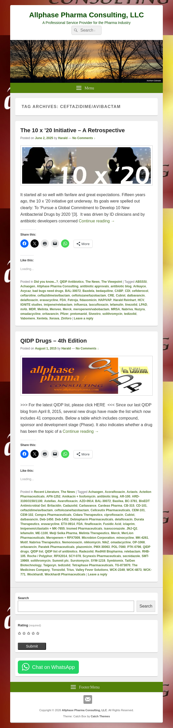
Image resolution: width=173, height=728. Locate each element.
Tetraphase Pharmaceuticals (92, 565)
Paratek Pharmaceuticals (56, 547)
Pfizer (64, 314)
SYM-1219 (98, 560)
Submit (32, 646)
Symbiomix (115, 560)
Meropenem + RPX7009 (63, 538)
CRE (111, 295)
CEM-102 (26, 515)
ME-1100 (41, 533)
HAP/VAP (104, 300)
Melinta (42, 309)
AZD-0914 (86, 501)
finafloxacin (93, 524)
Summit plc (60, 560)
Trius (70, 570)
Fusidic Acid (112, 524)
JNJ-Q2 (131, 528)
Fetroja (73, 300)
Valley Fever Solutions (92, 570)
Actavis (132, 492)
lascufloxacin (98, 304)
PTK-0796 (134, 547)
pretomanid (78, 314)
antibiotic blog (121, 286)
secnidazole (131, 556)
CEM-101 (138, 510)
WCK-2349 (117, 570)
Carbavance (87, 505)
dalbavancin (136, 295)
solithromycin (112, 314)
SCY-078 (75, 556)
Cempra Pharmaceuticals (53, 515)
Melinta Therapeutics (94, 533)
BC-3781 (131, 501)
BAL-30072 (73, 291)
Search (23, 598)
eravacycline (49, 300)
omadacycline (30, 314)
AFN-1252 (53, 496)
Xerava (54, 318)
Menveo (55, 309)
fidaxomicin (88, 300)
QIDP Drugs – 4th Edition (53, 341)
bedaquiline (104, 291)
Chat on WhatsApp (53, 667)
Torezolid (58, 570)
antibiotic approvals (94, 286)
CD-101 (141, 505)
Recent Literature (46, 492)
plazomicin (84, 547)
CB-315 (129, 505)
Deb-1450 (46, 519)
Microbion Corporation (98, 538)
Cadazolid (70, 505)
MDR (32, 309)
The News (92, 282)
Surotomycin (79, 560)
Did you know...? (46, 282)
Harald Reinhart (124, 300)
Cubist (120, 295)
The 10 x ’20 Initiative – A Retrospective (72, 130)
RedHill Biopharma (108, 551)
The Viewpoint (111, 282)
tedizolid (130, 314)
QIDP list (37, 551)
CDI (127, 291)
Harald (62, 138)
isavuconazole (114, 528)
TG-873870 (123, 565)
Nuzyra (140, 309)
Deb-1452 (61, 519)
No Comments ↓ (83, 138)
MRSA (115, 309)
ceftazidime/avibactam (53, 295)
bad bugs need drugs (48, 291)
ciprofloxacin (113, 515)
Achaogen (27, 286)
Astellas (50, 501)
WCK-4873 (133, 570)
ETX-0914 (68, 524)
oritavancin (50, 314)
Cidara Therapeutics (87, 515)
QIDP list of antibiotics (61, 551)
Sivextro (94, 314)
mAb (23, 309)
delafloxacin (29, 300)
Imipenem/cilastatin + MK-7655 (42, 528)
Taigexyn (49, 565)
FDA (63, 300)
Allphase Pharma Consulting (57, 286)
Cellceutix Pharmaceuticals (110, 510)
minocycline (125, 538)
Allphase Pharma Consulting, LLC (86, 15)
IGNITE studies (31, 304)
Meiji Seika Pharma (63, 533)
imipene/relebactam (58, 304)
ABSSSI (141, 282)
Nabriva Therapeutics (44, 542)
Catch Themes (100, 716)
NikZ (105, 542)
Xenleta (42, 318)
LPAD (143, 304)
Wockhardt (35, 574)
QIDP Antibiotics (72, 282)
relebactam (132, 551)
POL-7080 (118, 547)
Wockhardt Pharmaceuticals (65, 574)
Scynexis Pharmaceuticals (102, 556)
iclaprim (129, 524)
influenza (80, 304)
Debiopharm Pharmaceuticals (91, 519)
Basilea (117, 501)
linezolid (131, 304)
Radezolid (86, 551)
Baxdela (88, 291)
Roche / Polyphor (39, 556)
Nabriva (127, 309)
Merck (67, 309)
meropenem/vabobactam (91, 309)
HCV (141, 300)
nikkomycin (92, 542)
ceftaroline (28, 295)
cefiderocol (140, 291)
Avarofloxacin (67, 501)
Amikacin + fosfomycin (78, 496)
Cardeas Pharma (110, 505)
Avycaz (25, 291)
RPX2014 (60, 556)
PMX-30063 (102, 547)
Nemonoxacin (72, 542)
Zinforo (66, 318)
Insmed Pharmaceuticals (84, 528)
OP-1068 (139, 542)
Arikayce (139, 286)
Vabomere (27, 318)
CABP (118, 291)
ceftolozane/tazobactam (88, 295)
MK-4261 (142, 538)
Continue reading (97, 221)
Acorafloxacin (115, 492)
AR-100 (125, 496)
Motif (24, 542)
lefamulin (116, 304)
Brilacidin (54, 505)
